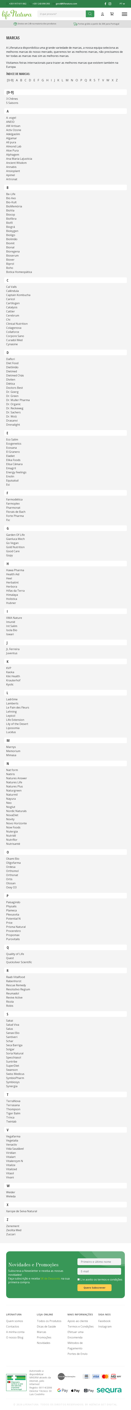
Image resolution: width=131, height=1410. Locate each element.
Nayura (11, 799)
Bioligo (10, 235)
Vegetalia (12, 1140)
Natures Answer (16, 778)
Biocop (10, 214)
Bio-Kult (11, 202)
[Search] (90, 13)
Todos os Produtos (49, 1321)
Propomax (12, 935)
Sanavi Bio (12, 1033)
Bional (10, 247)
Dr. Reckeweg (14, 408)
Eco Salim (12, 439)
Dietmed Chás (15, 375)
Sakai (9, 1020)
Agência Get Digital (103, 1404)
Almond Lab (13, 146)
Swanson (12, 1070)
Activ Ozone (13, 130)
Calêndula (12, 291)
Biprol (10, 264)
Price (9, 923)
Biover (10, 260)
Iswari (10, 634)
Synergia (11, 1086)
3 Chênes (12, 99)
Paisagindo (13, 902)
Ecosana (11, 448)
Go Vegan (12, 543)
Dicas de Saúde (46, 1326)
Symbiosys (13, 1082)
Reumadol (12, 993)
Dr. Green (12, 396)
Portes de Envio (78, 1354)
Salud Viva (12, 1025)
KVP (8, 668)
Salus (9, 1029)
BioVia (10, 210)
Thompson (13, 1109)
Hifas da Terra (15, 591)
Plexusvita (12, 914)
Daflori (10, 359)
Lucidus (11, 732)
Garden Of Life (15, 535)
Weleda (11, 1196)
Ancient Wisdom (16, 163)
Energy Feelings (16, 472)
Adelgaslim (13, 134)
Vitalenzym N (14, 1161)
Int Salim (11, 626)
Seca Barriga (14, 1045)
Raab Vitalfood (15, 977)
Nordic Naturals (16, 811)
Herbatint (12, 582)
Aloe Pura (12, 150)
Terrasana (13, 1105)
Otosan (11, 883)
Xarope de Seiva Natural (21, 1211)
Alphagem (12, 154)
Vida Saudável (15, 1149)
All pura (11, 142)
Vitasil (10, 1173)
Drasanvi (12, 420)
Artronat (11, 179)
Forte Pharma (15, 516)
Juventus (11, 653)
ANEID (10, 122)
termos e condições (110, 1279)
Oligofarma (13, 863)
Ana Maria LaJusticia (19, 159)
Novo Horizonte (16, 823)
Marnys (11, 747)
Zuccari (10, 1234)
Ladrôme (12, 699)
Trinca (10, 1117)
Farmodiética (14, 499)
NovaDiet (12, 815)
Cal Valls (11, 287)
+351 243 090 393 (39, 3)
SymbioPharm (15, 1078)
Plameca (11, 910)
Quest (10, 958)
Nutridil (11, 835)
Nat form (12, 770)
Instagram (105, 1326)
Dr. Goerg (12, 392)
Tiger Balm (13, 1113)
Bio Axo (11, 198)
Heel (9, 578)
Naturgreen (13, 790)
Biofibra (11, 219)
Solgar (10, 1049)
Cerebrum (12, 315)
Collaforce (12, 332)
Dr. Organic (13, 404)
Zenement (12, 1226)
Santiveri (11, 1037)
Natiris (10, 774)
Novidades (43, 1343)
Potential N (13, 918)
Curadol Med (14, 340)
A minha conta (15, 1332)
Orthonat (12, 875)
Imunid (10, 622)
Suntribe (11, 1061)
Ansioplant (13, 171)
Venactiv (11, 1144)
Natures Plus (14, 786)
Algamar (11, 138)
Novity (10, 819)
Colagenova (13, 328)
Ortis (9, 879)
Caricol (10, 299)
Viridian (11, 1153)
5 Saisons (12, 103)
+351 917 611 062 (16, 3)
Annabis (11, 167)
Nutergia (12, 831)
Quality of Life (15, 954)
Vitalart (11, 1157)
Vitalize (10, 1165)
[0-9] (10, 80)
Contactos (12, 1326)
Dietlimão (12, 367)
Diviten (10, 379)
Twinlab (11, 1121)
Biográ (10, 227)
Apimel (10, 175)
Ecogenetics (13, 443)
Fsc (8, 520)
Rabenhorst (13, 981)
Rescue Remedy (16, 985)
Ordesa (10, 867)
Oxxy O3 (11, 887)
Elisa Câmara (14, 464)
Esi (8, 484)
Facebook (104, 1321)
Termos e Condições (81, 1326)
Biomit (10, 243)
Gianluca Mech (15, 539)
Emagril (11, 468)
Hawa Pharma (15, 570)
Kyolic (9, 684)
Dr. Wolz (11, 416)
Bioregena (13, 251)
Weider (10, 1192)
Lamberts (12, 703)
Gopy (9, 555)
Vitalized (11, 1169)
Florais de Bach (15, 512)
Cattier (10, 311)
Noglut (10, 807)
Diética (10, 384)
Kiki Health (13, 676)
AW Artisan (13, 126)
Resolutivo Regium (18, 989)
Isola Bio (11, 630)
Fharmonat (13, 508)
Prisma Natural (16, 927)
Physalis (11, 906)
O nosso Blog (14, 1337)
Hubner (11, 603)
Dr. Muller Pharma (18, 400)
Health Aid (12, 574)
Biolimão (11, 239)
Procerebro (13, 931)
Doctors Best (14, 388)
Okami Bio (12, 859)
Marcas (41, 1332)
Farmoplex (13, 503)
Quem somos (14, 1321)
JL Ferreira (12, 649)
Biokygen (12, 231)
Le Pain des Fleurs (17, 707)
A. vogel (11, 118)
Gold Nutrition (15, 547)
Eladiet (10, 456)
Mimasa (11, 755)
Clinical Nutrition (17, 324)
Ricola (10, 1001)
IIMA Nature (14, 618)
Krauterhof (13, 680)
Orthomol (12, 871)
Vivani (10, 1177)
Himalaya (12, 595)
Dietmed (11, 371)
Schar (9, 1041)
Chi (8, 319)
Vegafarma (13, 1136)
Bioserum (12, 255)
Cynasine (12, 344)
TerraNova (13, 1101)
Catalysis (11, 307)
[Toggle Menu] (124, 14)
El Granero (13, 452)
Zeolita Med (13, 1230)
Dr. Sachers (13, 412)
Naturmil (12, 794)
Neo (9, 803)
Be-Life (10, 194)
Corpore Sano (15, 336)
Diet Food (12, 363)
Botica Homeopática (19, 272)
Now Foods (13, 827)
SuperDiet (12, 1066)
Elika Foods (13, 460)
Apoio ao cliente (78, 1321)
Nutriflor (11, 840)
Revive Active (14, 997)
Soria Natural (14, 1053)
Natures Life (14, 782)
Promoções (44, 1337)
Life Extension (15, 720)
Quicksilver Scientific (19, 962)
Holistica (11, 599)
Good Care (13, 551)
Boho (9, 268)
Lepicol (10, 716)
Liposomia (12, 728)
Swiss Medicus (15, 1074)
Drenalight (13, 425)
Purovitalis (13, 939)
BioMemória (14, 206)
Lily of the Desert (17, 724)
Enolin (10, 476)
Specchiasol (13, 1057)
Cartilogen (13, 303)
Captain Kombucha (18, 295)
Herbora (11, 586)
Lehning (11, 711)
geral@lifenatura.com (65, 3)
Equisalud (12, 480)
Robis (9, 1006)
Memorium (13, 751)
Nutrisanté (13, 844)
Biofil (9, 223)
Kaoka (10, 672)
